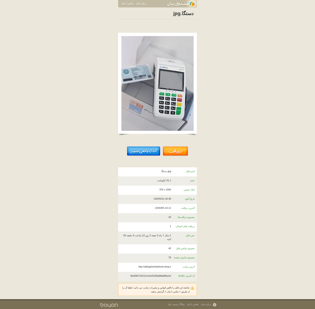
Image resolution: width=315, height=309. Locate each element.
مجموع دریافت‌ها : (186, 217)
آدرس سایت (189, 266)
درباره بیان (141, 3)
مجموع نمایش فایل (185, 248)
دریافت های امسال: (185, 226)
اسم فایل (190, 171)
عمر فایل (190, 235)
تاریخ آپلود (190, 198)
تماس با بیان (127, 3)
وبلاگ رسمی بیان (176, 304)
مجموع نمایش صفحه (184, 257)
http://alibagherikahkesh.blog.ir (154, 266)
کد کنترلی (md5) (186, 275)
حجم (192, 180)
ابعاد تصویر (189, 189)
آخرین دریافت (188, 208)
